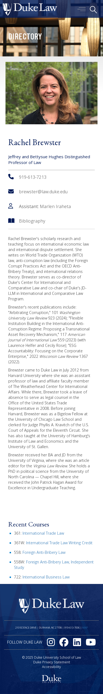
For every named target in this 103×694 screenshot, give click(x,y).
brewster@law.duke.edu (38, 192)
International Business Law (46, 577)
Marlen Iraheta (55, 206)
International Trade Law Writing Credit (59, 542)
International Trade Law (43, 533)
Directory (25, 37)
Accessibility (51, 666)
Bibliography (32, 221)
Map (85, 627)
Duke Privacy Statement (51, 662)
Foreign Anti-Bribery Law (44, 552)
